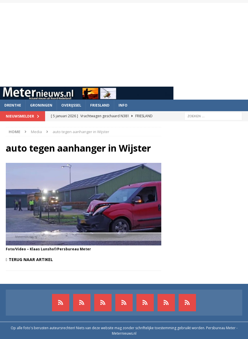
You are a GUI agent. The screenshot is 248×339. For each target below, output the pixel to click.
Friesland (100, 105)
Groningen (41, 105)
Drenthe (12, 105)
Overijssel (71, 105)
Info (123, 105)
